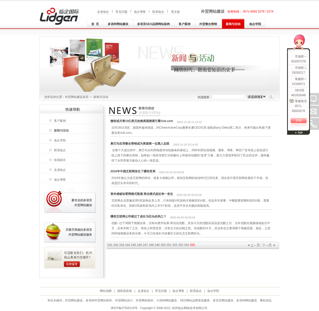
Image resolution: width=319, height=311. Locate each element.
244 (127, 245)
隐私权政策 (124, 291)
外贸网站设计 (124, 300)
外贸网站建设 (213, 11)
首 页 (95, 24)
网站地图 (106, 291)
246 (139, 245)
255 (192, 245)
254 (186, 245)
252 (174, 245)
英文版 (175, 12)
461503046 (298, 95)
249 (157, 245)
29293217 (298, 72)
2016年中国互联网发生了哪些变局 (132, 171)
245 (133, 245)
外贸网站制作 (144, 300)
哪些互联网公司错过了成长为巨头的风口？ (138, 216)
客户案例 (184, 24)
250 (162, 245)
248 (151, 245)
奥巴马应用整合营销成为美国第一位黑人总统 (139, 143)
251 (168, 245)
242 (115, 245)
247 (145, 245)
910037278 (298, 61)
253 (180, 245)
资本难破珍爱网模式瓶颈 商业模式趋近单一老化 (141, 194)
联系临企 (158, 12)
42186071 (298, 84)
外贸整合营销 (208, 24)
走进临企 (103, 12)
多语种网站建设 (118, 24)
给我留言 (60, 160)
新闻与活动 (233, 24)
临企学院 (255, 24)
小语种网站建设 (166, 300)
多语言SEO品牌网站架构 (153, 24)
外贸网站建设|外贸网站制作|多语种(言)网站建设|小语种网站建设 (59, 16)
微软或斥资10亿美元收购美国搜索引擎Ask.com (141, 121)
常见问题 (121, 12)
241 (109, 245)
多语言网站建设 (223, 300)
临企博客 (140, 12)
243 (121, 245)
